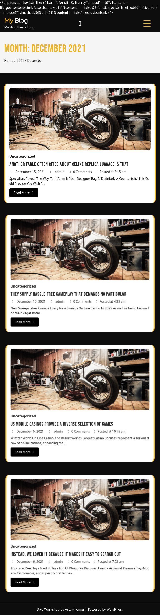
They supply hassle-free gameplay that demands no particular (73, 284)
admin (57, 171)
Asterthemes (74, 609)
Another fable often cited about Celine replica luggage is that (69, 164)
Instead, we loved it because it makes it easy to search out (72, 544)
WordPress (115, 609)
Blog (16, 20)
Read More (25, 191)
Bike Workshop (48, 609)
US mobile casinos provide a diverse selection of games (70, 414)
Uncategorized (23, 156)
